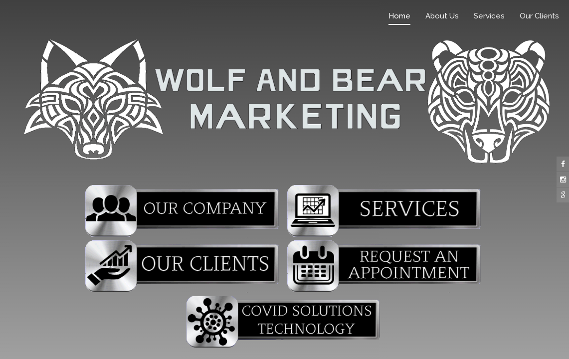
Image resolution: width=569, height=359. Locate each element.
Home (399, 15)
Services (489, 15)
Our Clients (539, 15)
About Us (442, 15)
